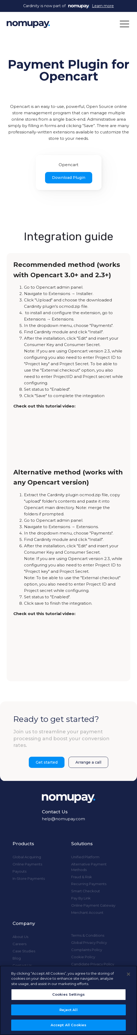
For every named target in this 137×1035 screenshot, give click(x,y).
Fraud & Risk (81, 877)
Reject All (68, 1010)
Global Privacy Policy (89, 942)
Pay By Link (81, 898)
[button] (124, 24)
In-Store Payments (29, 878)
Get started (47, 762)
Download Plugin (68, 177)
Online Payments (27, 864)
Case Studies (24, 951)
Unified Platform (85, 857)
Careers (19, 944)
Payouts (19, 871)
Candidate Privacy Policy (92, 964)
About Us (20, 937)
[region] (68, 1000)
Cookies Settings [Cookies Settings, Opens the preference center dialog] (68, 994)
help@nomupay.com (63, 819)
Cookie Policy (83, 957)
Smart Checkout (85, 891)
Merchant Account (87, 912)
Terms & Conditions (87, 935)
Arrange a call (88, 762)
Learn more (103, 5)
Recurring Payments (88, 884)
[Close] (128, 974)
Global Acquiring (27, 857)
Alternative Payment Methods (89, 867)
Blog (17, 958)
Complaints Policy (86, 950)
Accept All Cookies (68, 1025)
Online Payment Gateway (93, 905)
